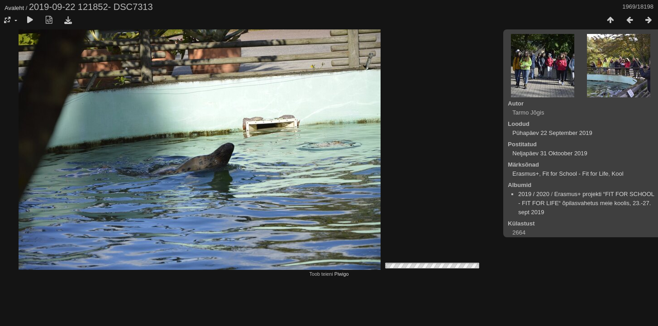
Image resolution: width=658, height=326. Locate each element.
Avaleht (14, 8)
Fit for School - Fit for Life (575, 173)
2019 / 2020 (533, 194)
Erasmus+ (525, 173)
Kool (618, 173)
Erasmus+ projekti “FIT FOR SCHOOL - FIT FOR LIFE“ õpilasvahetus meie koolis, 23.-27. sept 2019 (586, 203)
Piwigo (341, 274)
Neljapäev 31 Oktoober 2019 (549, 153)
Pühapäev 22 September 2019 (552, 132)
